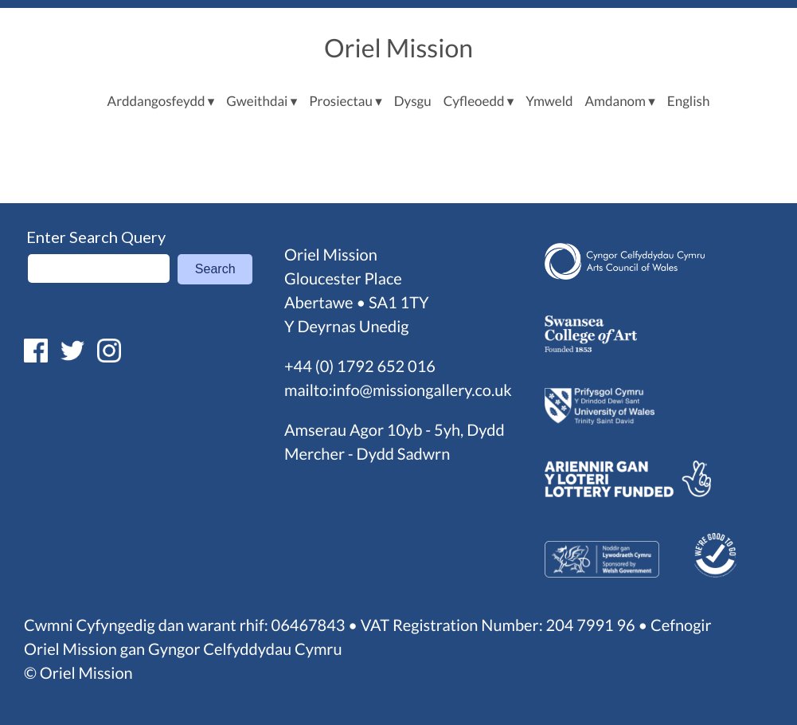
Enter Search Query (96, 236)
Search (215, 269)
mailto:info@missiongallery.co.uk (398, 390)
